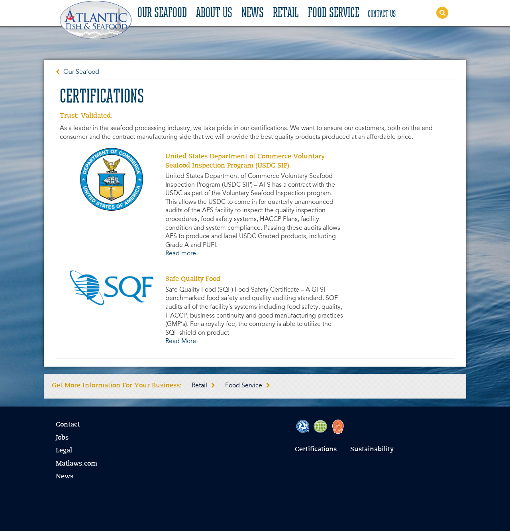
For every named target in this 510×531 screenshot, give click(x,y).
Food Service (333, 13)
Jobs (62, 438)
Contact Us (382, 14)
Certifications (316, 449)
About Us (214, 13)
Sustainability (372, 449)
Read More (180, 341)
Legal (64, 451)
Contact (68, 425)
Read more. (181, 254)
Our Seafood (162, 13)
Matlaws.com (76, 464)
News (252, 13)
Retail (286, 13)
